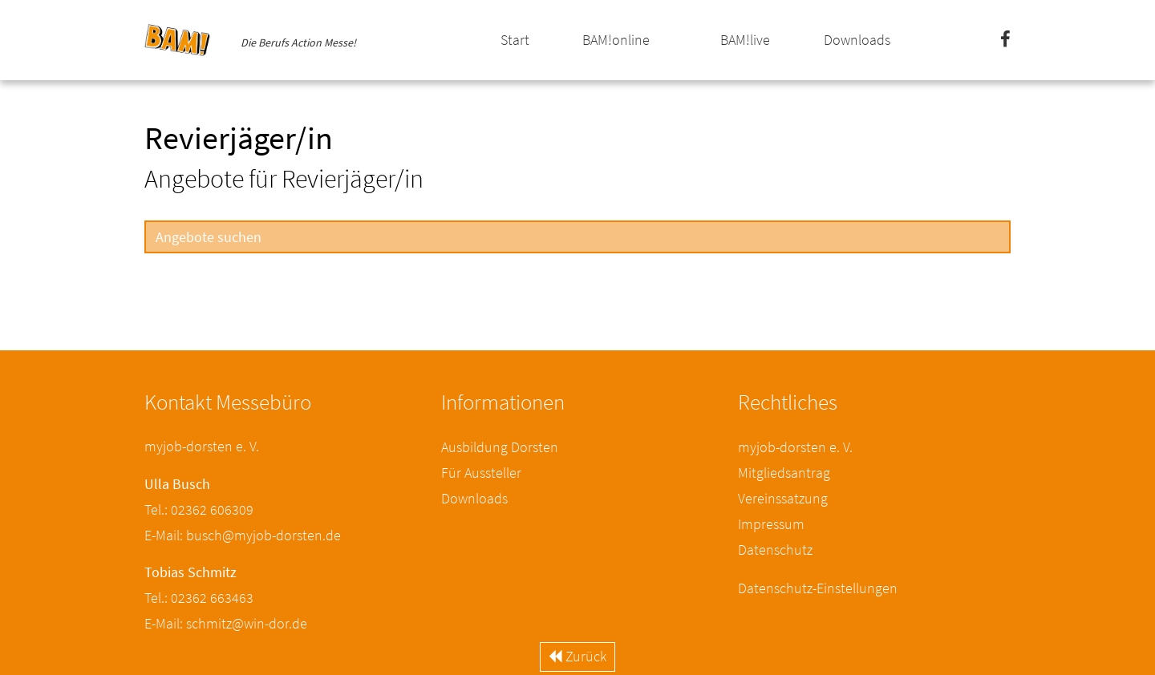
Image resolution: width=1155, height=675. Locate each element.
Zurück (577, 656)
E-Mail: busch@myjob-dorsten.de (242, 535)
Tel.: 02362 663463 (198, 597)
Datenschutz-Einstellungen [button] (818, 588)
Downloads (857, 39)
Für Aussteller (481, 472)
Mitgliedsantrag (784, 472)
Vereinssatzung (783, 498)
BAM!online (616, 39)
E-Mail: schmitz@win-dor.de (225, 623)
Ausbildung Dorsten (499, 447)
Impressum (771, 524)
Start (514, 39)
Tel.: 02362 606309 (198, 509)
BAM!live (745, 39)
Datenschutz (775, 549)
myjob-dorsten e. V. (795, 447)
